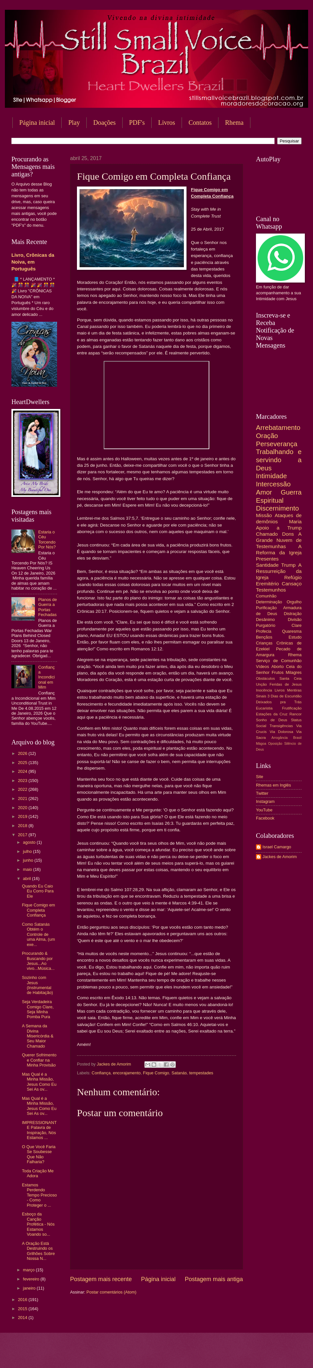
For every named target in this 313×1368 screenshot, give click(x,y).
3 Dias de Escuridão (284, 696)
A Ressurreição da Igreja (279, 571)
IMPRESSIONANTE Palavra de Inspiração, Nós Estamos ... (39, 1130)
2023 (23, 780)
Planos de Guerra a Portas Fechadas (47, 607)
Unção (261, 684)
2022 (23, 789)
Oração (267, 435)
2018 (23, 825)
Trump (288, 565)
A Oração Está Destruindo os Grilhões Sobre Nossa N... (38, 1251)
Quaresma (292, 631)
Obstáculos (265, 678)
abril (27, 878)
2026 (23, 753)
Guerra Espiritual (279, 496)
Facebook (265, 818)
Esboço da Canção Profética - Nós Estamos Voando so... (38, 1224)
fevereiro (31, 1279)
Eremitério (267, 583)
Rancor (296, 714)
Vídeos (262, 666)
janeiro (30, 1288)
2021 (23, 798)
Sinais (261, 696)
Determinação (269, 601)
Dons (288, 534)
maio (28, 869)
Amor (264, 492)
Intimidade (271, 476)
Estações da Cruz (272, 714)
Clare (296, 625)
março (29, 1269)
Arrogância (280, 738)
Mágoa (261, 743)
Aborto (277, 666)
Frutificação (292, 708)
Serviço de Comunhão (279, 660)
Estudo (295, 637)
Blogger (209, 1355)
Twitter (262, 793)
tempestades (201, 1072)
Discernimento (277, 508)
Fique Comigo (156, 1072)
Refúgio (293, 577)
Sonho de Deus (271, 720)
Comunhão (266, 596)
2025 (23, 762)
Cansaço (292, 583)
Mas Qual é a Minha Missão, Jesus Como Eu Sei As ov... (39, 1082)
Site (259, 776)
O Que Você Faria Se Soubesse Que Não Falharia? (38, 1154)
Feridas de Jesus (286, 684)
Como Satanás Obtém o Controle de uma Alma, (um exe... (38, 934)
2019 (23, 816)
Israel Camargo (276, 846)
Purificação (266, 607)
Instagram (265, 801)
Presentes (267, 559)
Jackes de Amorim (279, 856)
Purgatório (265, 625)
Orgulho (294, 601)
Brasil (297, 738)
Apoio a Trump (279, 527)
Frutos (278, 672)
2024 (23, 771)
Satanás (179, 1072)
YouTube (264, 809)
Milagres (294, 672)
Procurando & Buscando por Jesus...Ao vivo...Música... (38, 961)
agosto (30, 842)
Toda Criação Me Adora (37, 1173)
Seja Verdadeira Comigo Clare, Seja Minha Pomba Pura (37, 1009)
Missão (264, 515)
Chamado (267, 534)
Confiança (101, 1072)
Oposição (275, 743)
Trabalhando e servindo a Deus (279, 459)
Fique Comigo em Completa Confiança (38, 910)
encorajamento (127, 1072)
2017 (23, 834)
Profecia (263, 631)
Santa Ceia (290, 678)
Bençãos (264, 637)
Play (74, 122)
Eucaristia (264, 708)
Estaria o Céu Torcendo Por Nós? (47, 539)
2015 (23, 1308)
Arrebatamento (278, 427)
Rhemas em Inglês (273, 785)
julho (28, 851)
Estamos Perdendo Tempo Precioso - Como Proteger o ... (39, 1195)
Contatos (200, 122)
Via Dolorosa (281, 732)
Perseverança (276, 444)
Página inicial (37, 122)
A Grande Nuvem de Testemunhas (279, 540)
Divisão (295, 619)
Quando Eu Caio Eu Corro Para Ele (37, 891)
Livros (166, 122)
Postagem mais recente (101, 1279)
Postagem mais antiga (214, 1279)
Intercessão (273, 484)
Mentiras (294, 690)
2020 (23, 807)
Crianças (264, 643)
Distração (293, 613)
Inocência (264, 690)
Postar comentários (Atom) (111, 1292)
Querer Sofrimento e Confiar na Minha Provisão (39, 1059)
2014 (23, 1317)
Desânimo (265, 619)
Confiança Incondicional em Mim (46, 677)
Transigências (281, 726)
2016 (23, 1299)
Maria (295, 521)
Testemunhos (271, 590)
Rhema (295, 654)
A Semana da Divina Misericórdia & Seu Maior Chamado (37, 1036)
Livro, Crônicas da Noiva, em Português (32, 261)
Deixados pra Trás (279, 702)
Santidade (267, 565)
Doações (104, 122)
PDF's (137, 122)
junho (28, 860)
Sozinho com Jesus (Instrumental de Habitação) (37, 985)
